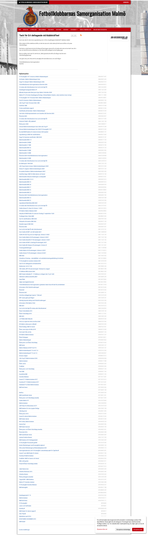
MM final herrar (23, 500)
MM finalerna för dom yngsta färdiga (29, 408)
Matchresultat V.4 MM (25, 153)
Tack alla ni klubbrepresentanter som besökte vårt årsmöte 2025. (36, 113)
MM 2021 (21, 305)
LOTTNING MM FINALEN (25, 319)
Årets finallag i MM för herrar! (27, 326)
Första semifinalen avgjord (26, 108)
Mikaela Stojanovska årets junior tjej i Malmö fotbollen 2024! (35, 92)
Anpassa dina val (102, 529)
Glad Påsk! (22, 279)
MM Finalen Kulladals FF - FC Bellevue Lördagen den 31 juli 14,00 (36, 274)
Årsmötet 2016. (23, 432)
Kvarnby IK (22, 508)
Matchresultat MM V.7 (25, 187)
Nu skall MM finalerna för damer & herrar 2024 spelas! (33, 132)
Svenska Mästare (24, 376)
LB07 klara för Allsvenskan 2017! (28, 405)
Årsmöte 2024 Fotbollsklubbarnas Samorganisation (33, 155)
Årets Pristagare (23, 337)
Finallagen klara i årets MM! (26, 216)
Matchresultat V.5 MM (25, 150)
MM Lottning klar (23, 461)
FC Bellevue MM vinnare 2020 (27, 271)
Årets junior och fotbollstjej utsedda (29, 398)
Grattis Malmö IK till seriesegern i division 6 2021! (32, 250)
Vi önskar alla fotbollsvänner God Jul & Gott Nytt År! (33, 87)
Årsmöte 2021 (23, 292)
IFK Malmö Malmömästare (26, 334)
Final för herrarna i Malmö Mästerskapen (30, 100)
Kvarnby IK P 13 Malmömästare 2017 (29, 382)
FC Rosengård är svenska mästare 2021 (30, 261)
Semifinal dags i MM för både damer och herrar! (32, 174)
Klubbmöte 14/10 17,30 (25, 266)
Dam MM (21, 371)
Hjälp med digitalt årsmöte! (26, 282)
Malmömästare (23, 361)
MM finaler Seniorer (24, 427)
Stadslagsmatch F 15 (25, 495)
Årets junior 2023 (23, 124)
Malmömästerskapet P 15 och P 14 (28, 350)
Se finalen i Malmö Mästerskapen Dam (29, 79)
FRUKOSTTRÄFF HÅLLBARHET (27, 121)
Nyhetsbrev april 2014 (25, 516)
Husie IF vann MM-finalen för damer (28, 453)
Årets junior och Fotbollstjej (26, 369)
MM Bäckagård (23, 487)
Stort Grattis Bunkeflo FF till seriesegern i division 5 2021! (34, 240)
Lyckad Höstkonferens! (25, 437)
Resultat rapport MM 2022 (26, 224)
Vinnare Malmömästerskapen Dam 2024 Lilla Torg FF (33, 126)
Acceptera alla (138, 529)
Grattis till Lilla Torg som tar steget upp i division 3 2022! (34, 234)
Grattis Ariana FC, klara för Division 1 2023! (30, 208)
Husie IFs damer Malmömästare (28, 416)
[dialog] (120, 524)
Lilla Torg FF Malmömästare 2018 (28, 358)
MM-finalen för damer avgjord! (27, 511)
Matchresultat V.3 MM (25, 158)
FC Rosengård (23, 503)
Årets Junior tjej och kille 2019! (27, 329)
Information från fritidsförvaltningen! (29, 287)
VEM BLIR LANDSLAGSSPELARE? (28, 276)
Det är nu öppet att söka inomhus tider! (29, 321)
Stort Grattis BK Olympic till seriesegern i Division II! (33, 245)
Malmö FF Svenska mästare (26, 482)
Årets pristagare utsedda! (26, 477)
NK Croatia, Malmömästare (26, 421)
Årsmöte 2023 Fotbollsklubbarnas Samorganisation (33, 195)
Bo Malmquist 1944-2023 (26, 163)
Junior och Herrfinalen (25, 506)
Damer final (22, 424)
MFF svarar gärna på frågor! (26, 297)
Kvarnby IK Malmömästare (26, 455)
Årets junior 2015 (23, 413)
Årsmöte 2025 (23, 116)
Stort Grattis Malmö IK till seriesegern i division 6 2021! (34, 237)
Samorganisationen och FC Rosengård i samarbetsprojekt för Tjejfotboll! (39, 450)
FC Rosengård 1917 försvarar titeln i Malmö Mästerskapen (35, 97)
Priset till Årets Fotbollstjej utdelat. (28, 463)
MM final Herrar (23, 387)
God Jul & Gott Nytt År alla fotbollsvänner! (30, 229)
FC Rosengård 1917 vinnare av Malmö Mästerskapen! (33, 76)
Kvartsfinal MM (23, 374)
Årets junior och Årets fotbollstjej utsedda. (30, 429)
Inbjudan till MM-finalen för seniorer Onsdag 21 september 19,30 (36, 213)
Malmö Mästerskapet (25, 340)
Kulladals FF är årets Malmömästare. (29, 384)
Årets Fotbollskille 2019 (25, 311)
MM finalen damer (24, 419)
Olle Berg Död (23, 411)
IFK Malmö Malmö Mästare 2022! (28, 211)
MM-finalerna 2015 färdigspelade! (28, 440)
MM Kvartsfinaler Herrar (25, 395)
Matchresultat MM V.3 (25, 200)
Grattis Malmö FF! (24, 400)
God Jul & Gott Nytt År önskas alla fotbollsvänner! (32, 308)
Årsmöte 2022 (23, 226)
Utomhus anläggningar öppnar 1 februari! (30, 295)
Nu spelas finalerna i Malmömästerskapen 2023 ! (32, 171)
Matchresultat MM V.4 (25, 197)
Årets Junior (22, 363)
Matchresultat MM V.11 (25, 139)
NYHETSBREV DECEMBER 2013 (27, 519)
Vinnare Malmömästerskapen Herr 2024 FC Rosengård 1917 (35, 129)
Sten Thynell (22, 513)
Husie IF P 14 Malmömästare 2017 (28, 379)
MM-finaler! (22, 521)
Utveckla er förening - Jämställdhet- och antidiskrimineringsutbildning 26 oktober (41, 258)
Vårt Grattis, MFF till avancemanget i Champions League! (34, 269)
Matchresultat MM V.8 (25, 184)
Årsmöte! (21, 290)
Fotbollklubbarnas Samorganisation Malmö (33, 2)
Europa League (23, 355)
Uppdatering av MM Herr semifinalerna (29, 134)
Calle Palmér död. (24, 469)
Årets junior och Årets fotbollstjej (28, 342)
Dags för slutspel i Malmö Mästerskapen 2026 (31, 82)
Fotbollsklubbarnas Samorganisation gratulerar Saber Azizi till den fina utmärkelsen (42, 284)
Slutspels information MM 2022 (27, 221)
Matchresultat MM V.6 (25, 147)
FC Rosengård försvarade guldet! (28, 442)
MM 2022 (21, 255)
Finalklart (21, 366)
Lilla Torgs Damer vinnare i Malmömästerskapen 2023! (34, 166)
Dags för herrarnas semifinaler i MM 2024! (30, 137)
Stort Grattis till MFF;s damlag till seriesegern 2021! (33, 242)
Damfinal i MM (23, 105)
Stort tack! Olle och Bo (25, 332)
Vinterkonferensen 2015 (25, 471)
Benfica (21, 392)
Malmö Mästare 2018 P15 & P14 (27, 348)
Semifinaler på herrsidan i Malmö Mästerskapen (32, 111)
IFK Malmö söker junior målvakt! (28, 324)
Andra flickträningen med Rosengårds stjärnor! (32, 445)
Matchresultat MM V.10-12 (26, 179)
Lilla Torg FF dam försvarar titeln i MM (29, 103)
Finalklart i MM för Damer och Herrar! (29, 458)
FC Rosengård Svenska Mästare (28, 484)
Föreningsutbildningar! (25, 247)
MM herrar (22, 345)
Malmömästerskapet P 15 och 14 (28, 353)
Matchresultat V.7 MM (25, 145)
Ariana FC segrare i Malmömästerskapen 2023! (32, 168)
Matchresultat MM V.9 (25, 182)
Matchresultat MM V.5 (25, 192)
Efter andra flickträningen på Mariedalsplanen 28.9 (33, 448)
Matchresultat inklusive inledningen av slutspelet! (32, 176)
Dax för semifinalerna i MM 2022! (28, 218)
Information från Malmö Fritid (27, 303)
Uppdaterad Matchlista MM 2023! (28, 203)
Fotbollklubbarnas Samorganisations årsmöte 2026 (33, 84)
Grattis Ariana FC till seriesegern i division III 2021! (32, 253)
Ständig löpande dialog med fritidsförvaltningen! (32, 300)
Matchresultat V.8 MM (25, 142)
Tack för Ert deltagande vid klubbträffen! (39, 35)
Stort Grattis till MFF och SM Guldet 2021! (30, 232)
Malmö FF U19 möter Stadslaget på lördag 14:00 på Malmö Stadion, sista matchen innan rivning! (45, 95)
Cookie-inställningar (24, 529)
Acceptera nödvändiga (123, 529)
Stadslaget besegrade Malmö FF (28, 89)
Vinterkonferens (23, 474)
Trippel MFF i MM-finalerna (26, 479)
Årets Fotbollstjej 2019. (25, 313)
